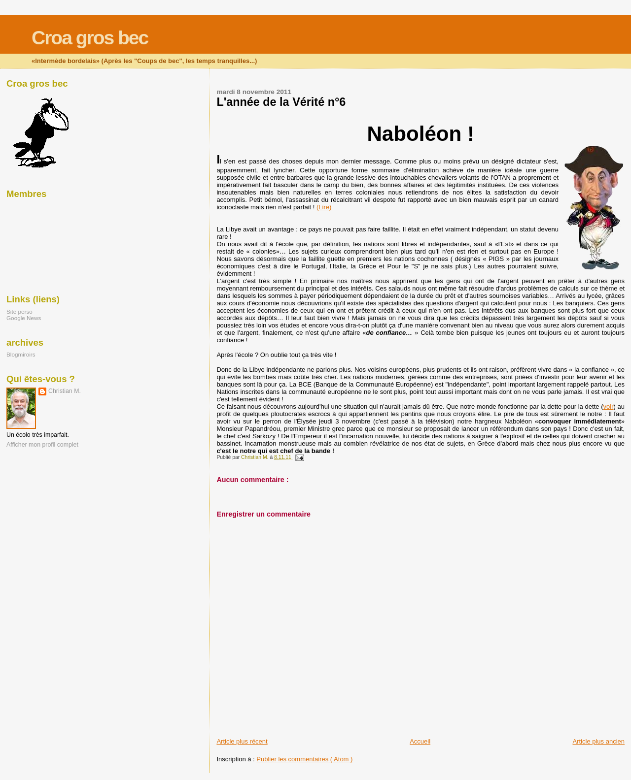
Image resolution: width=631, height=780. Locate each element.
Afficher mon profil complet (42, 444)
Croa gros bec (90, 37)
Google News (23, 318)
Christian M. (64, 391)
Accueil (420, 741)
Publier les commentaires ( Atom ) (304, 759)
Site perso (19, 311)
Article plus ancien (599, 741)
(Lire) (323, 207)
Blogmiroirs (20, 354)
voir (608, 406)
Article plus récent (241, 741)
